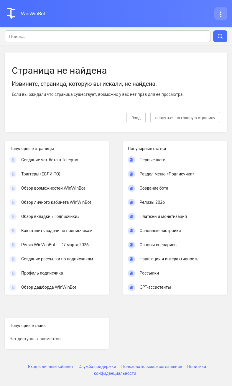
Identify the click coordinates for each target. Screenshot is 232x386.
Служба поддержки (97, 366)
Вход (136, 117)
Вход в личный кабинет (50, 366)
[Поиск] (108, 36)
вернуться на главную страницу (185, 117)
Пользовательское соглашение (151, 366)
